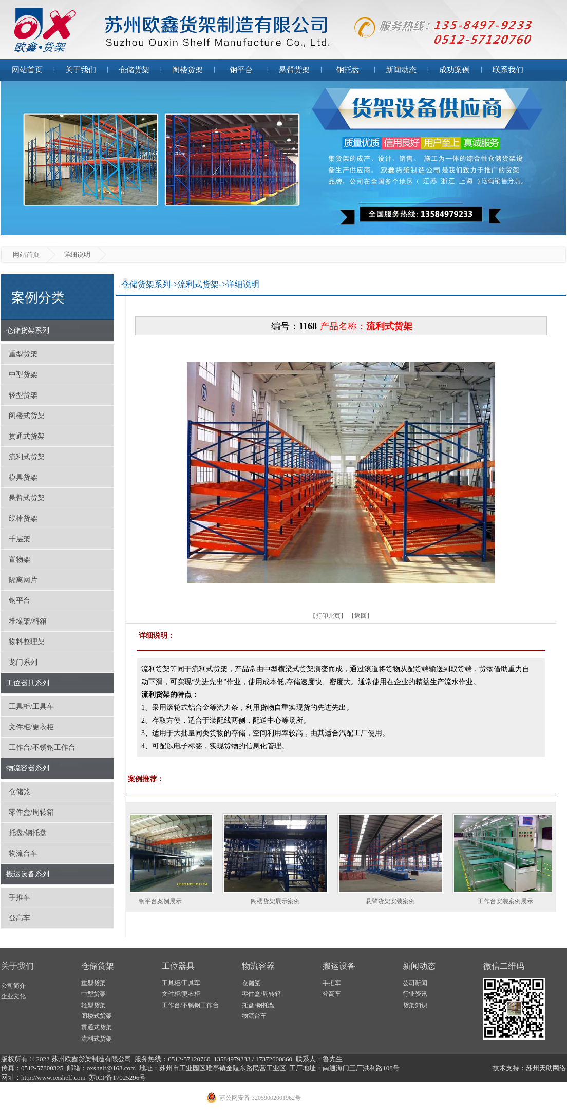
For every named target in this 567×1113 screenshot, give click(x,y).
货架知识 (415, 1005)
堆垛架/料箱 (28, 621)
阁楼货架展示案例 (279, 901)
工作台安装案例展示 (509, 901)
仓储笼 (19, 792)
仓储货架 (134, 70)
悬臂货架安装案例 (394, 901)
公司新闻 (415, 983)
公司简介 (13, 985)
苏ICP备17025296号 (117, 1077)
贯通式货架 (27, 436)
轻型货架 (23, 395)
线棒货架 (23, 518)
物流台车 (23, 853)
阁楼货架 (187, 70)
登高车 (19, 918)
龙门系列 (23, 662)
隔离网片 (23, 580)
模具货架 (23, 477)
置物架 (19, 559)
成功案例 (454, 70)
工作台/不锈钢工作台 (42, 747)
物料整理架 (27, 642)
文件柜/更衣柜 (31, 727)
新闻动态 (401, 70)
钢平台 (241, 70)
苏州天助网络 (546, 1068)
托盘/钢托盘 (28, 833)
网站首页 (27, 70)
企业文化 (13, 996)
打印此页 (328, 615)
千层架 (19, 539)
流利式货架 (27, 457)
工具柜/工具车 (31, 706)
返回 (360, 615)
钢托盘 (348, 70)
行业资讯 (415, 993)
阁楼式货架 (27, 416)
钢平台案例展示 (164, 901)
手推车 (19, 897)
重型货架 (23, 354)
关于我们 (80, 70)
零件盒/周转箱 (31, 812)
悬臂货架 (294, 70)
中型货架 (23, 375)
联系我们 (508, 70)
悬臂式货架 (27, 498)
